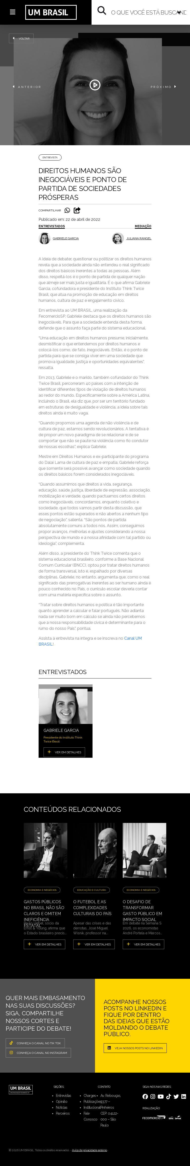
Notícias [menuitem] (62, 1107)
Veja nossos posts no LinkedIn (135, 1048)
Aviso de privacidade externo (89, 1150)
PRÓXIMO (164, 87)
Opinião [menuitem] (61, 1102)
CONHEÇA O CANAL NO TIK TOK (35, 1043)
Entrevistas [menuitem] (63, 1096)
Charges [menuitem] (90, 1096)
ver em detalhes (44, 944)
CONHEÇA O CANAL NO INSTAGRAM (38, 1053)
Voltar (21, 38)
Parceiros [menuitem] (63, 1113)
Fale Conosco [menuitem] (90, 1116)
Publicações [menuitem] (93, 1102)
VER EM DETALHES (64, 752)
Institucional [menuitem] (92, 1107)
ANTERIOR (27, 87)
